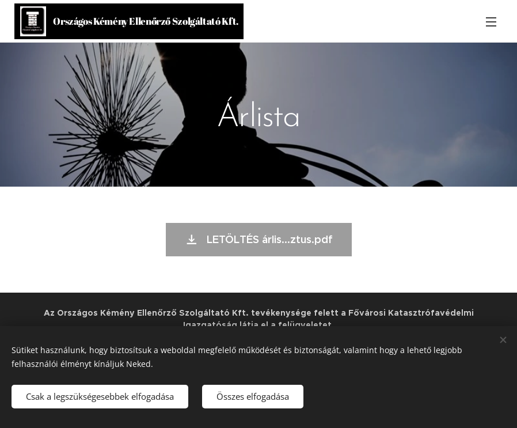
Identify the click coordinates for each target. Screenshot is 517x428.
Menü (491, 21)
